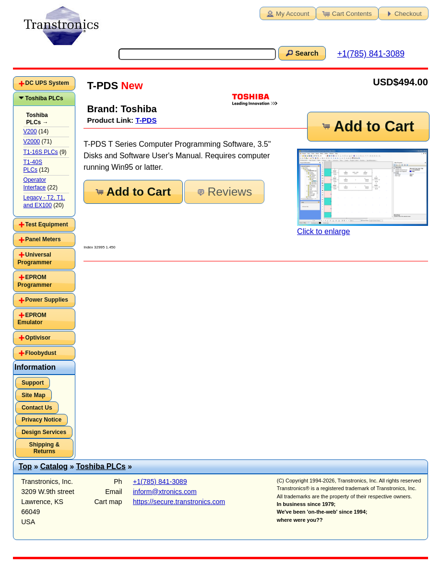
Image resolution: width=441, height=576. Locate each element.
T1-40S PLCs (33, 166)
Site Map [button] (34, 395)
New (130, 86)
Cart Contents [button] (346, 13)
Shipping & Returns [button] (44, 448)
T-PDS (145, 120)
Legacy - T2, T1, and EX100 (44, 201)
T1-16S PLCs (41, 152)
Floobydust (41, 353)
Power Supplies (46, 299)
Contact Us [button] (37, 407)
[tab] (44, 83)
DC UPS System (47, 83)
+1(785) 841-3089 (371, 54)
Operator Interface (35, 183)
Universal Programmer (35, 258)
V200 (30, 131)
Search (301, 52)
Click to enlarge (362, 192)
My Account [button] (287, 13)
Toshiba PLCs (44, 98)
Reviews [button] (223, 191)
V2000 (32, 141)
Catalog (54, 466)
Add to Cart (367, 126)
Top (25, 466)
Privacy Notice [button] (41, 419)
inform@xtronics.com (165, 491)
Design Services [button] (44, 432)
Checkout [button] (402, 13)
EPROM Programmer (35, 281)
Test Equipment (46, 224)
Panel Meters (43, 239)
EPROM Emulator (32, 319)
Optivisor (38, 337)
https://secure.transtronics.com (179, 501)
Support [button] (33, 382)
